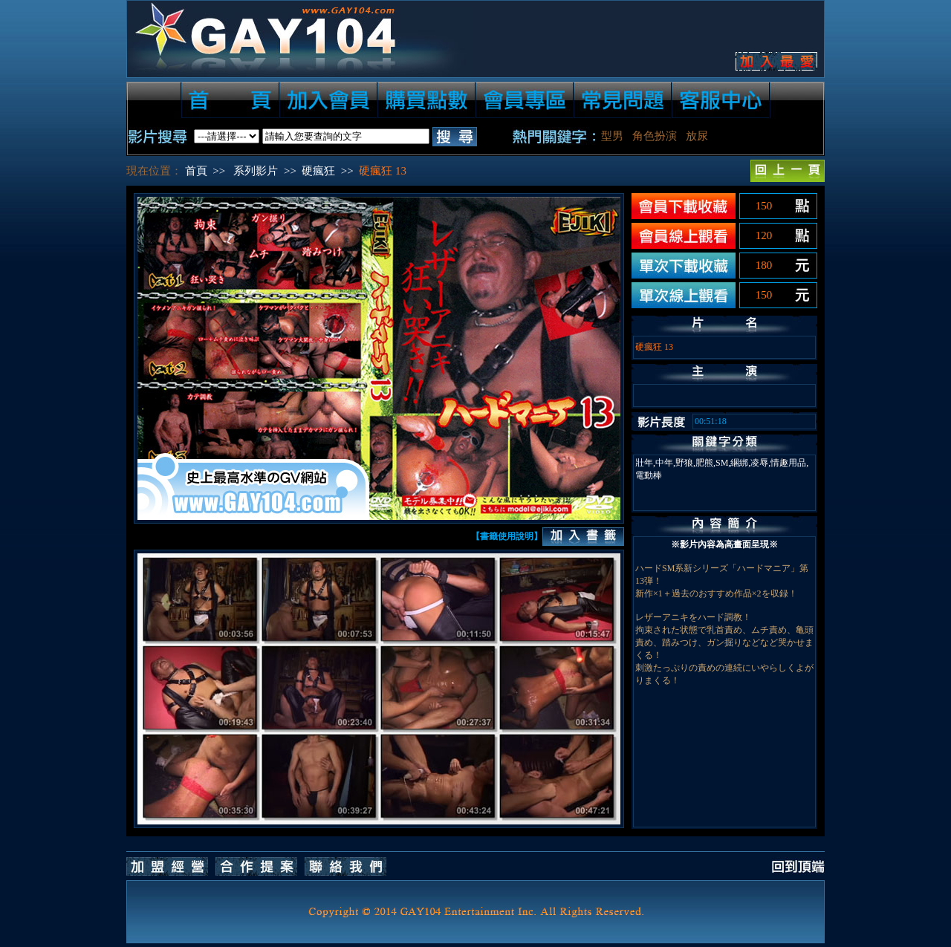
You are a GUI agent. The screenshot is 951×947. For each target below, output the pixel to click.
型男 (612, 136)
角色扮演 (654, 136)
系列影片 (255, 171)
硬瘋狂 (318, 171)
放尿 (697, 136)
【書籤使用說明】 (506, 536)
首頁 (196, 171)
